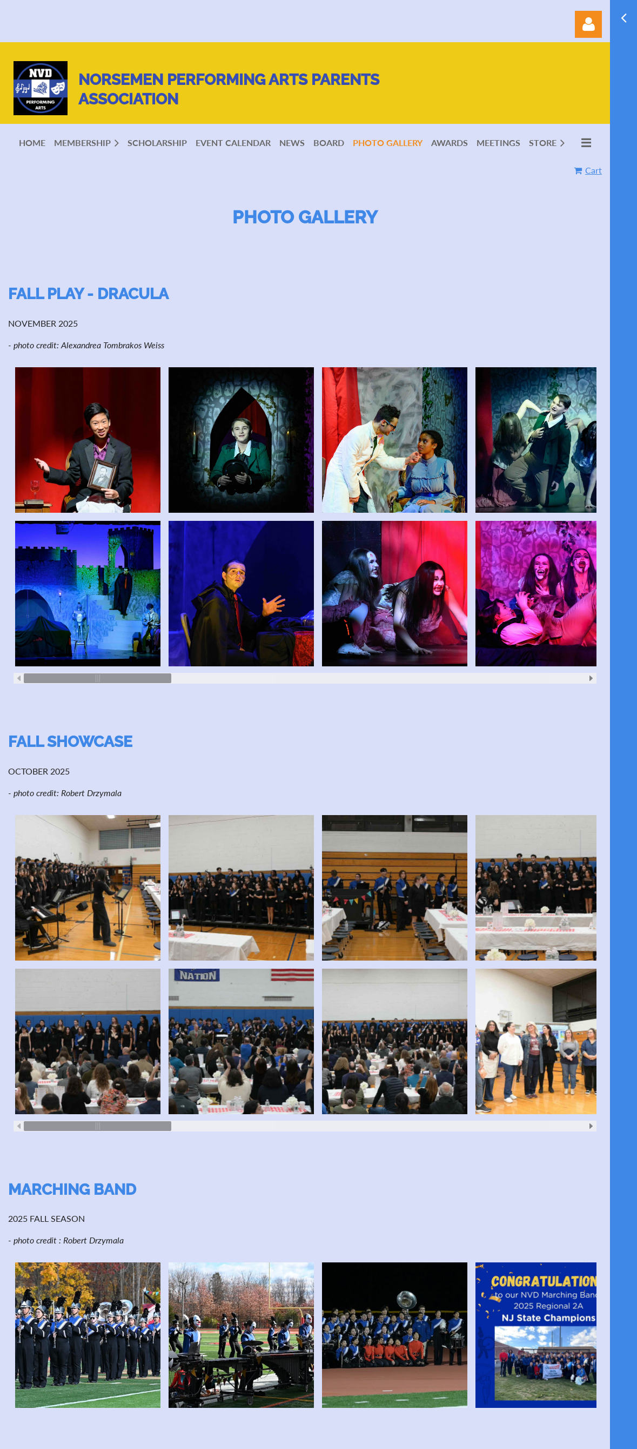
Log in (588, 24)
